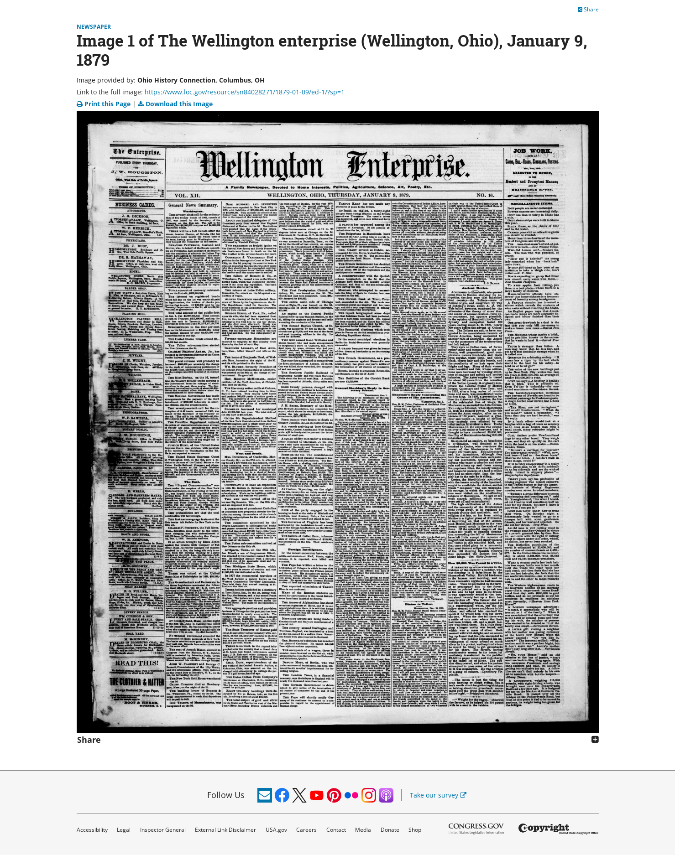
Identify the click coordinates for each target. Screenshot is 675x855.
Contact (336, 830)
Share (588, 9)
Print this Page (104, 103)
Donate (390, 830)
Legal (124, 830)
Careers (306, 830)
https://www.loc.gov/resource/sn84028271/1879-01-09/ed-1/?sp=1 (245, 92)
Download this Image (175, 103)
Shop (414, 830)
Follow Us (226, 794)
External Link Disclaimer (225, 830)
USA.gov (276, 830)
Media (363, 830)
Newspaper (94, 27)
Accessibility (92, 830)
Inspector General (163, 830)
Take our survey (438, 795)
